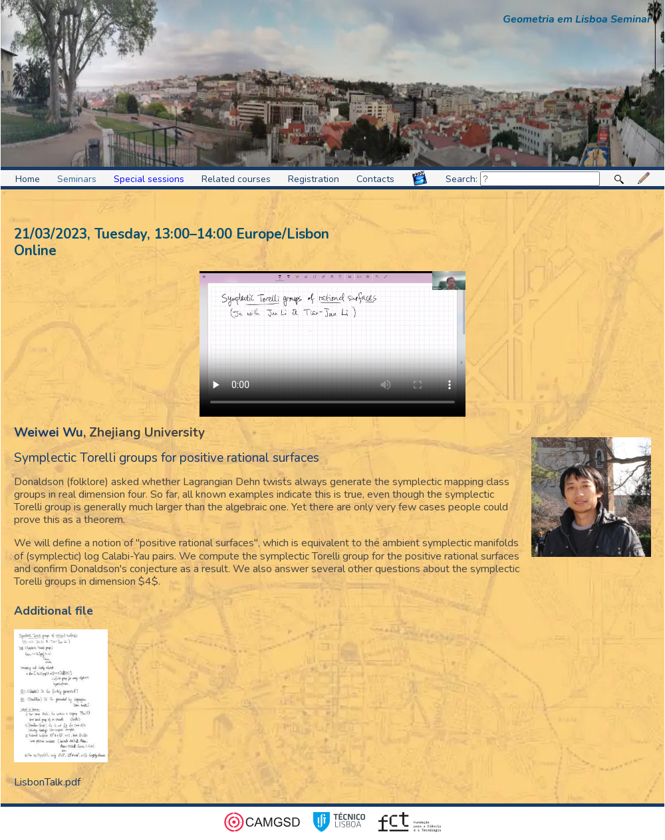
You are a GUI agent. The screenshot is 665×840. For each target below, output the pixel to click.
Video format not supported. (333, 344)
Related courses (236, 179)
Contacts (375, 179)
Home (27, 179)
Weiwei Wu (48, 432)
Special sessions (149, 179)
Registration (313, 179)
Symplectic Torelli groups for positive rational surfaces (166, 458)
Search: (523, 179)
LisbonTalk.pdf (47, 782)
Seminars (76, 179)
